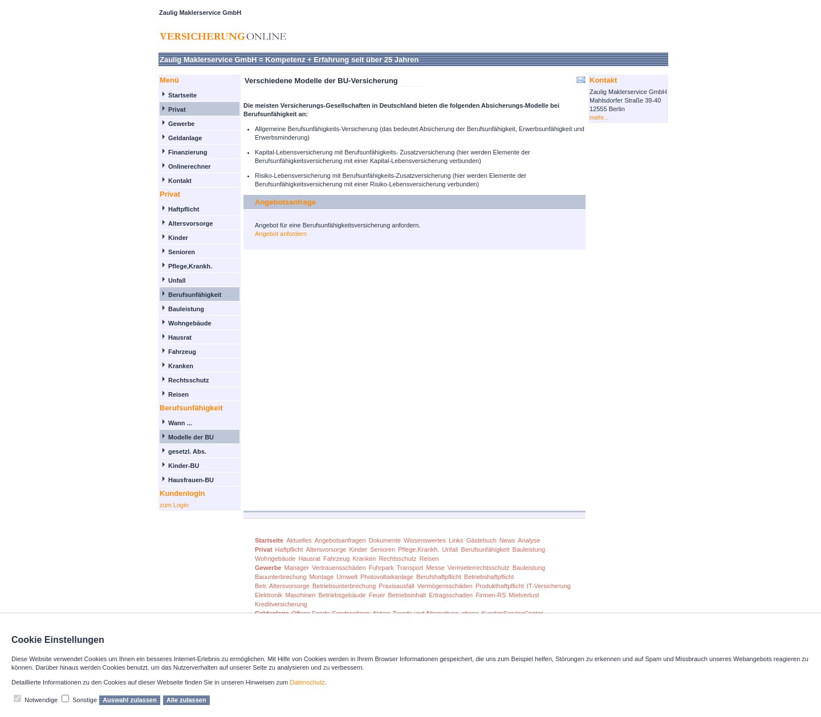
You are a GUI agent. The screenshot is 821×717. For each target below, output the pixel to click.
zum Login (174, 505)
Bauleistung (186, 308)
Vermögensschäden (445, 585)
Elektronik (268, 595)
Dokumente (385, 540)
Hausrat (180, 337)
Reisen (178, 394)
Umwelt (346, 576)
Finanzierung (187, 152)
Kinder (178, 237)
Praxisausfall (396, 585)
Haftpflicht (183, 209)
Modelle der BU (191, 437)
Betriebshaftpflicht (489, 576)
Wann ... (180, 422)
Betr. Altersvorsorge (282, 585)
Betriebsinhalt (407, 595)
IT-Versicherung (549, 585)
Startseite (182, 95)
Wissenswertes (425, 540)
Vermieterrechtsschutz (479, 567)
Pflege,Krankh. (190, 266)
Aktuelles (299, 540)
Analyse (529, 540)
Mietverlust (524, 595)
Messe (435, 567)
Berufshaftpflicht (438, 576)
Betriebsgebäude (342, 595)
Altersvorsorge (190, 223)
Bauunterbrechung (281, 576)
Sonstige (84, 699)
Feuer (377, 595)
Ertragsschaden (451, 595)
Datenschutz (307, 682)
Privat (177, 109)
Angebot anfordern (281, 233)
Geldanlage (185, 138)
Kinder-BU (183, 465)
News (507, 540)
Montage (322, 576)
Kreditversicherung (281, 604)
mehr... (599, 117)
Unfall (177, 280)
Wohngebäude (190, 323)
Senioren (181, 251)
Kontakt (180, 180)
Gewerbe (181, 123)
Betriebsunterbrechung (344, 585)
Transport (410, 567)
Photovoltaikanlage (386, 576)
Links (456, 540)
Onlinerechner (189, 166)
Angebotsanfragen (340, 540)
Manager (296, 567)
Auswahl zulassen (130, 699)
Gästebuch (481, 540)
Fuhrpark (381, 567)
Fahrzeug (182, 351)
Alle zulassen (186, 699)
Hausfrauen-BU (191, 479)
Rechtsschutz (188, 380)
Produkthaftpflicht (499, 585)
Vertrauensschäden (339, 567)
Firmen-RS (490, 595)
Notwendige (41, 699)
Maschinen (300, 595)
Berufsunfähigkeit (195, 294)
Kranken (180, 365)
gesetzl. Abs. (187, 451)
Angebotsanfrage (285, 202)
